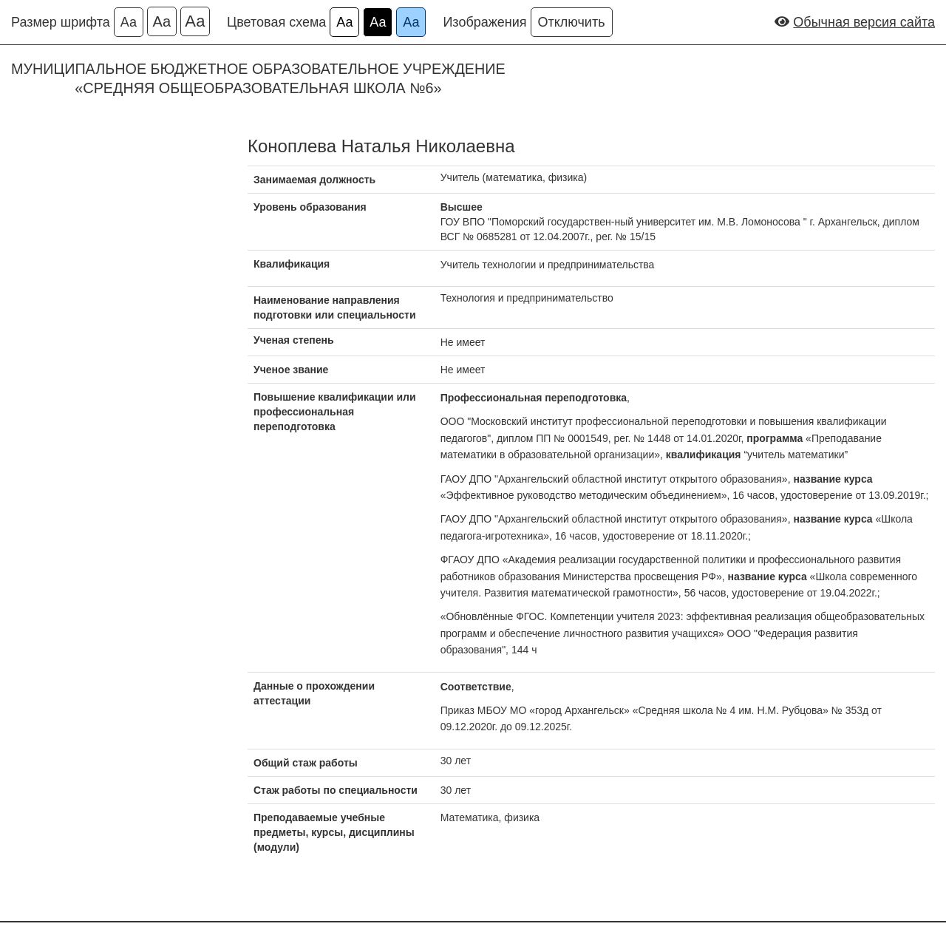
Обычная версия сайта (864, 22)
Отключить (571, 22)
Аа (128, 22)
